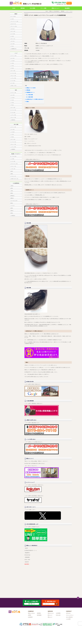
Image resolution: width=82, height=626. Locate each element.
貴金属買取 (67, 8)
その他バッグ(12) (13, 85)
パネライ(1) (12, 41)
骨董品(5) (12, 198)
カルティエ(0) (12, 70)
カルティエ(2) (12, 31)
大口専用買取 (58, 613)
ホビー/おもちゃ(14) (13, 200)
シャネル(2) (12, 97)
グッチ (71, 11)
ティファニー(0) (13, 73)
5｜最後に (27, 101)
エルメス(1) (12, 58)
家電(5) (11, 193)
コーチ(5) (12, 65)
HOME (13, 8)
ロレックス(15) (12, 16)
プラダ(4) (12, 68)
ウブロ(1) (12, 46)
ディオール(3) (12, 80)
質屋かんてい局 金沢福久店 (54, 11)
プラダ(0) (12, 136)
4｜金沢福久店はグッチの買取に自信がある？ (34, 99)
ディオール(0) (12, 112)
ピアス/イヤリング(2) (14, 163)
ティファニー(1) (13, 141)
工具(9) (11, 190)
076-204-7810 (58, 3)
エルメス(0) (12, 43)
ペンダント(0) (12, 168)
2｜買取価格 (27, 90)
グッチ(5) (12, 63)
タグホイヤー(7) (13, 23)
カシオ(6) (12, 36)
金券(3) (11, 188)
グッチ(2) (12, 134)
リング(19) (12, 158)
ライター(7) (12, 205)
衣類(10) (11, 210)
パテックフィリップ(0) (14, 21)
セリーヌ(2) (12, 83)
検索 (57, 603)
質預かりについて (55, 8)
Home (47, 11)
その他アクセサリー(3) (14, 178)
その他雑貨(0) (12, 149)
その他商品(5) (12, 215)
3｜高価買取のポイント (30, 92)
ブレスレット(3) (13, 166)
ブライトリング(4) (13, 26)
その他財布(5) (12, 119)
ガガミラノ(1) (12, 38)
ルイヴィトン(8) (13, 92)
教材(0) (11, 203)
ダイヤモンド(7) (13, 176)
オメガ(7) (12, 18)
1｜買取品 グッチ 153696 (30, 87)
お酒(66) (11, 185)
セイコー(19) (12, 33)
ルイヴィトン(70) (13, 55)
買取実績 (22, 8)
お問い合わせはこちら (69, 3)
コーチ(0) (12, 102)
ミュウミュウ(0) (13, 78)
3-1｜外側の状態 (29, 94)
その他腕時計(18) (13, 48)
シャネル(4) (12, 60)
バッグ (67, 11)
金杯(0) (11, 171)
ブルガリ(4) (12, 28)
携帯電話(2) (12, 195)
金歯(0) (11, 173)
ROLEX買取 (32, 8)
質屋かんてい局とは (31, 613)
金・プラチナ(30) (13, 156)
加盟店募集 (39, 613)
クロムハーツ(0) (13, 75)
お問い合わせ (68, 613)
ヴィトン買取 (43, 8)
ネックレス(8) (12, 161)
